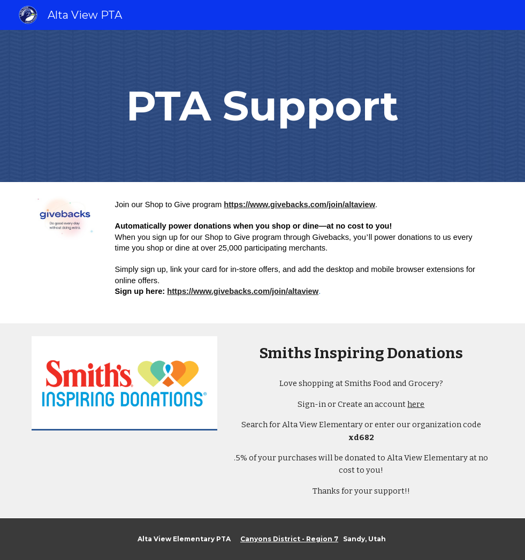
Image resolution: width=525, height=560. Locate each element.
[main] (263, 106)
